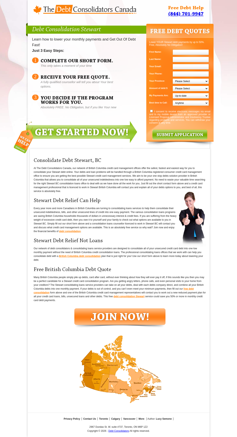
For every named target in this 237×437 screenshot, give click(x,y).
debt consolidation (70, 231)
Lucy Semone (164, 418)
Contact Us (89, 418)
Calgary (115, 418)
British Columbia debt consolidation (80, 256)
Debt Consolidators (118, 431)
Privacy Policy (72, 418)
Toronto (103, 418)
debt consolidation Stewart (129, 296)
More (141, 418)
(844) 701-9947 (185, 14)
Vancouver (129, 418)
